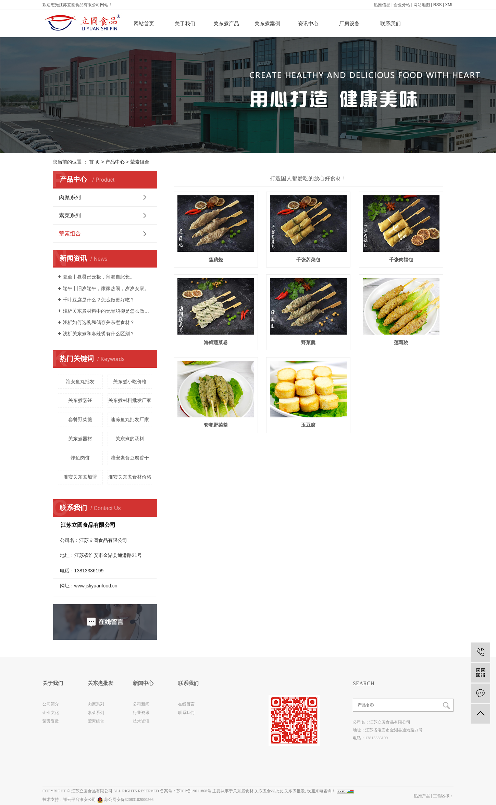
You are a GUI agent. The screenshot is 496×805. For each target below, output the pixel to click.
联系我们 (390, 23)
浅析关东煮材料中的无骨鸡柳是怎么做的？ (107, 311)
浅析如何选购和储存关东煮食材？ (99, 322)
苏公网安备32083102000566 (125, 799)
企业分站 (402, 4)
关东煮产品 (226, 23)
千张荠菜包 (308, 259)
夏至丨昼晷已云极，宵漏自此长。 (99, 277)
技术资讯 (141, 721)
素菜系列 (70, 215)
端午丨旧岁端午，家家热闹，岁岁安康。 (106, 288)
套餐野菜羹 (80, 419)
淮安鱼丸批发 (80, 381)
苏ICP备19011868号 (193, 791)
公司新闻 (141, 704)
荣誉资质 (50, 721)
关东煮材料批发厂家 (129, 400)
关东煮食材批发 (269, 791)
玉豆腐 (308, 425)
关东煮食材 (243, 791)
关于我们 (185, 23)
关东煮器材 (80, 438)
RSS (437, 4)
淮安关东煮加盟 (80, 477)
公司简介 (50, 704)
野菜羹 (308, 342)
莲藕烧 (216, 259)
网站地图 (421, 4)
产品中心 (115, 162)
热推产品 (422, 795)
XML (449, 4)
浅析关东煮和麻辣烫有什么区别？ (99, 333)
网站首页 (144, 23)
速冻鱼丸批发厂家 (130, 419)
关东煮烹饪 (80, 400)
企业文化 (50, 712)
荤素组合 (139, 162)
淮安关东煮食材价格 (129, 477)
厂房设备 (349, 23)
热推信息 (382, 4)
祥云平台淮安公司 (79, 799)
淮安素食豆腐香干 (130, 457)
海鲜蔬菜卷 (216, 342)
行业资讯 (141, 712)
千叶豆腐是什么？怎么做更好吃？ (99, 299)
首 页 (94, 162)
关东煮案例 (267, 23)
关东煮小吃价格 (130, 381)
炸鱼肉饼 (80, 457)
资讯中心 (308, 23)
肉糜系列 (70, 197)
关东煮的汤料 (129, 438)
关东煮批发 (294, 791)
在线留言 (186, 704)
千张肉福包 (401, 259)
